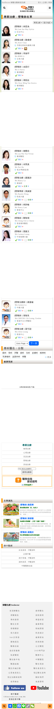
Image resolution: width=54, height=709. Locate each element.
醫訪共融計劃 (14, 668)
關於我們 (40, 677)
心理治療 (27, 453)
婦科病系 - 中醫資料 (27, 562)
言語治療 (27, 457)
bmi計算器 (15, 637)
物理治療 (27, 449)
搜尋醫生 (40, 611)
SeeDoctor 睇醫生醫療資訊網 (13, 2)
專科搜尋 (15, 620)
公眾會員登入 (14, 673)
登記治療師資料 (15, 677)
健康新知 (40, 637)
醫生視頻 (40, 664)
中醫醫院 (40, 659)
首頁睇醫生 (15, 611)
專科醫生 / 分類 (14, 348)
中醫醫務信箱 (27, 566)
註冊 (45, 2)
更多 (48, 357)
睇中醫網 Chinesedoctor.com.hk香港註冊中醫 (15, 696)
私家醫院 (15, 655)
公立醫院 (40, 646)
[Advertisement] (27, 119)
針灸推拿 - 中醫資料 (27, 550)
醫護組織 (15, 664)
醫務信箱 (15, 646)
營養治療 (27, 461)
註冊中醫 (27, 554)
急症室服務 (15, 651)
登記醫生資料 (40, 673)
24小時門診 (39, 651)
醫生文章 (15, 624)
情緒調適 (40, 628)
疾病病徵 (40, 642)
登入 (40, 2)
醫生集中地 (15, 659)
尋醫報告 (15, 615)
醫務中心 (40, 655)
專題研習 (40, 620)
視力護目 (15, 633)
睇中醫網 (8, 546)
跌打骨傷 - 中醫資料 (27, 558)
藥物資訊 (15, 642)
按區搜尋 (40, 615)
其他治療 (27, 464)
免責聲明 (40, 682)
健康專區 (40, 624)
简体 (50, 2)
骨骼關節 (15, 628)
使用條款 (15, 682)
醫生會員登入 (40, 668)
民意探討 (40, 633)
